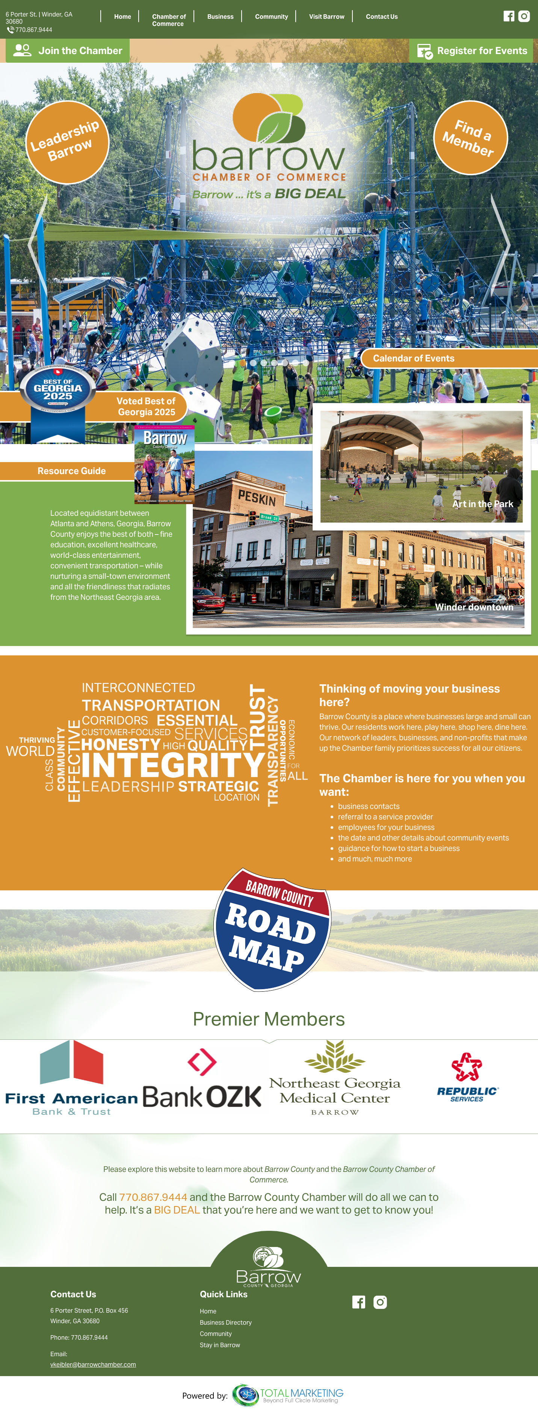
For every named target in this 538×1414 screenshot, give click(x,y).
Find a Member (468, 139)
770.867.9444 (29, 30)
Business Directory (226, 1323)
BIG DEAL (177, 1210)
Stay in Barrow (220, 1345)
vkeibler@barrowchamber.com (93, 1365)
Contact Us (382, 16)
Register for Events (471, 50)
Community (271, 16)
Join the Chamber (67, 50)
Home (122, 16)
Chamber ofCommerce (169, 20)
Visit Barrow (327, 16)
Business (220, 16)
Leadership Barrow (64, 140)
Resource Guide (72, 471)
